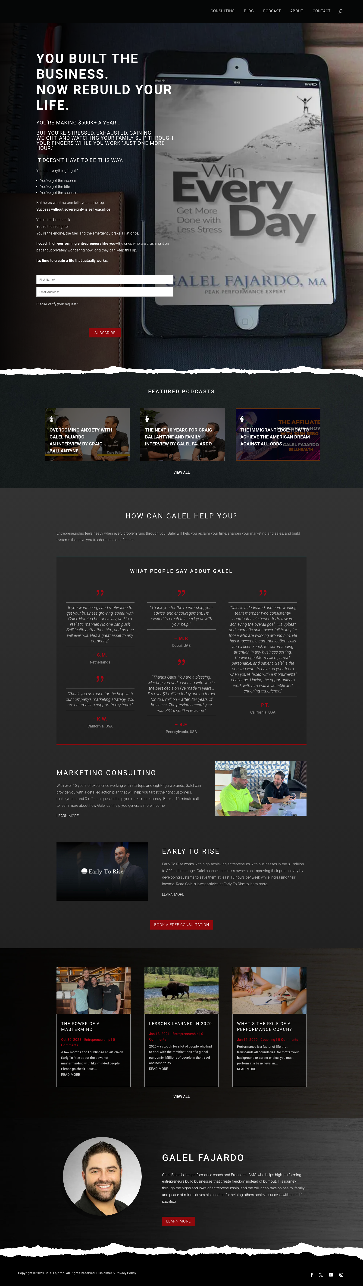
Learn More (178, 1221)
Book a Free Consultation (181, 925)
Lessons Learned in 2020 (180, 1023)
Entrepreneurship (97, 1040)
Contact (322, 11)
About (297, 11)
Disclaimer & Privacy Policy (116, 1273)
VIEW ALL (181, 472)
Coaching (267, 1040)
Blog (249, 11)
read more (70, 1075)
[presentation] (71, 316)
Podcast (272, 11)
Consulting (223, 11)
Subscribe (105, 333)
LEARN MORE (67, 816)
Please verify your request (57, 304)
